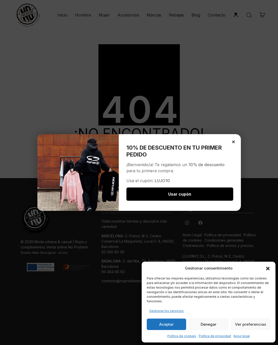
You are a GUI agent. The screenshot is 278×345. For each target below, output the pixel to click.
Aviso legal (241, 336)
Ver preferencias (250, 324)
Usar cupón (179, 194)
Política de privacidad (215, 336)
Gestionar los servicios (166, 311)
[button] (267, 268)
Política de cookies (181, 336)
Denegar (208, 324)
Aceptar (166, 324)
